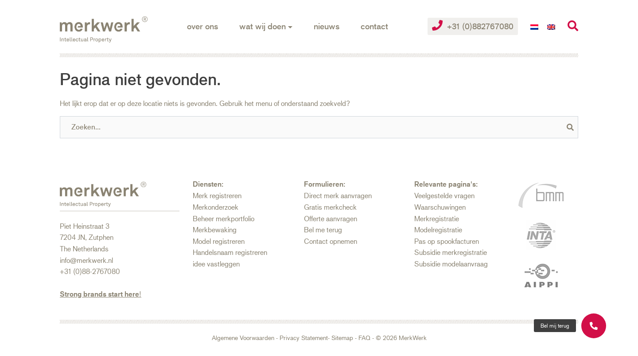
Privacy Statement (304, 337)
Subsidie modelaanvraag (451, 263)
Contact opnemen (330, 241)
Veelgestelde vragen (444, 195)
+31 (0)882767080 (473, 25)
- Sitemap (340, 337)
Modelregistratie (438, 229)
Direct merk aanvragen (338, 195)
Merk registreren (217, 195)
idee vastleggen (216, 263)
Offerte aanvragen (330, 218)
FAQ (364, 337)
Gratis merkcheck (330, 207)
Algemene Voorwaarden (243, 337)
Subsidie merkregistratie (450, 252)
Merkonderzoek (215, 207)
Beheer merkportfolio (223, 218)
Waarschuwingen (440, 207)
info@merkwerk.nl (86, 260)
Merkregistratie (436, 218)
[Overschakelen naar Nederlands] (534, 26)
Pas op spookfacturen (446, 241)
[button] (555, 325)
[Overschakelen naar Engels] (551, 26)
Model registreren (219, 241)
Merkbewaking (215, 229)
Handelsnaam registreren (230, 252)
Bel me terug (323, 229)
